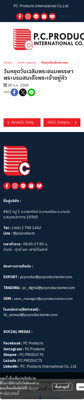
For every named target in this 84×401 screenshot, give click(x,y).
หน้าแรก (8, 63)
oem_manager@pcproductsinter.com (43, 299)
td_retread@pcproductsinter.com (30, 315)
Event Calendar (27, 63)
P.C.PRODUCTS (31, 355)
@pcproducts (23, 233)
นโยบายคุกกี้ (11, 393)
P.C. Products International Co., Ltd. (48, 367)
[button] (65, 16)
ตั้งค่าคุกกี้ (62, 387)
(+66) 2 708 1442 (26, 228)
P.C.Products (35, 349)
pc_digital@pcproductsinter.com (48, 288)
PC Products (33, 343)
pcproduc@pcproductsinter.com (46, 277)
